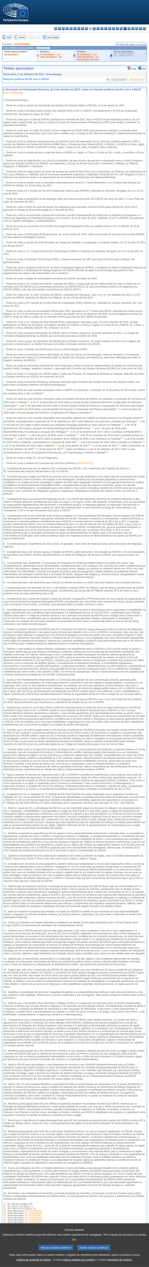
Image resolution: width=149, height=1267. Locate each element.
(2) (4, 1206)
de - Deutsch (71, 28)
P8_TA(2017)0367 (123, 54)
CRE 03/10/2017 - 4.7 (88, 57)
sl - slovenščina (136, 28)
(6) (4, 1215)
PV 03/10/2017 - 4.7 (87, 54)
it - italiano (98, 28)
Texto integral (53, 37)
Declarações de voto (88, 59)
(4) (4, 1211)
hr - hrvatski (94, 28)
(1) (4, 1204)
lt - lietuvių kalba (105, 28)
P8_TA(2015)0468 (33, 1213)
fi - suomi (140, 28)
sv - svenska (144, 28)
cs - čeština (63, 28)
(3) (4, 1209)
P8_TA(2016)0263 (33, 1220)
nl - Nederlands (117, 28)
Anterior (21, 37)
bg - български (55, 28)
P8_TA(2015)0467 (33, 1215)
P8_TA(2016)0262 (33, 1218)
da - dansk (67, 28)
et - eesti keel (74, 28)
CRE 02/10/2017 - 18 (50, 57)
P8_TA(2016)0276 (33, 1211)
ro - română (129, 28)
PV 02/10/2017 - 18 (50, 54)
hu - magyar (109, 28)
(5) (4, 1213)
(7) (4, 1218)
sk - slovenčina (132, 28)
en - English (82, 28)
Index (8, 37)
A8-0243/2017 (11, 54)
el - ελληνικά (78, 28)
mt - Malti (113, 28)
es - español (59, 28)
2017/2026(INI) (21, 44)
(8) (4, 1220)
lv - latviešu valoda (101, 28)
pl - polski (121, 28)
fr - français (86, 28)
